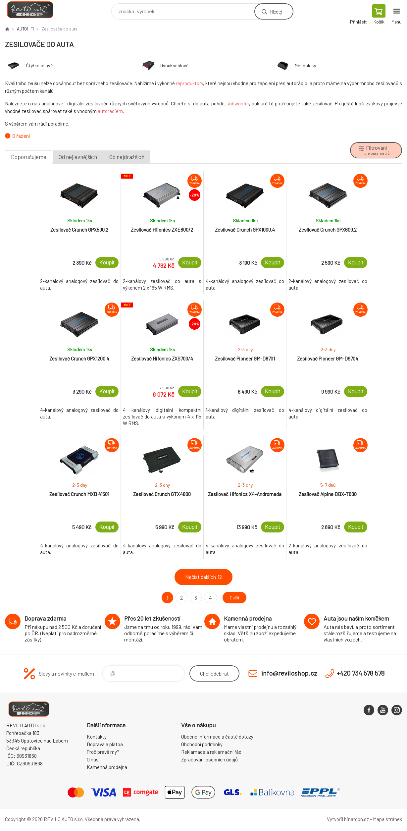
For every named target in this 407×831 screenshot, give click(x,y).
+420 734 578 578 (360, 673)
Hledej (276, 11)
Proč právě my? (103, 752)
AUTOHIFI (25, 28)
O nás (93, 759)
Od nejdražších (126, 156)
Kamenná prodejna (107, 767)
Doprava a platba (105, 744)
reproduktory (189, 83)
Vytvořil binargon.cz (348, 819)
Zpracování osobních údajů (209, 759)
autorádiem (110, 111)
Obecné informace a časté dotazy (217, 737)
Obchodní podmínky (202, 744)
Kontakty (97, 737)
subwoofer (238, 103)
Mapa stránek (387, 819)
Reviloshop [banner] (34, 10)
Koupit (106, 262)
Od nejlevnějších (78, 156)
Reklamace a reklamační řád (211, 752)
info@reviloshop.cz (289, 673)
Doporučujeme (28, 156)
